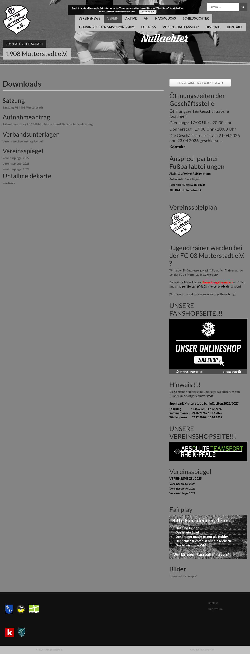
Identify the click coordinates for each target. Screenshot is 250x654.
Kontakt (234, 27)
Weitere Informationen (125, 12)
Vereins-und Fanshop (181, 27)
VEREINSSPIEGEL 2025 (185, 478)
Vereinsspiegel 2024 (182, 483)
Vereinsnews (89, 18)
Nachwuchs (165, 18)
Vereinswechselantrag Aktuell (23, 141)
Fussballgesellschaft (24, 44)
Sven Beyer (192, 179)
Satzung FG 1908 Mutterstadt (23, 107)
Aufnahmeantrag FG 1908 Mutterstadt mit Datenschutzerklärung (48, 124)
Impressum (215, 609)
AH (146, 18)
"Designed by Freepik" (183, 576)
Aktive (131, 18)
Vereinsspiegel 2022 (182, 493)
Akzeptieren (148, 11)
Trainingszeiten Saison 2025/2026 (106, 27)
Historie (213, 27)
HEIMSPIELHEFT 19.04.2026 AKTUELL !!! (200, 82)
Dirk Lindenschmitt (188, 190)
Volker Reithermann (197, 173)
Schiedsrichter (196, 18)
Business (148, 27)
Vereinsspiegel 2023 (16, 163)
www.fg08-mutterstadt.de (202, 650)
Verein (112, 18)
